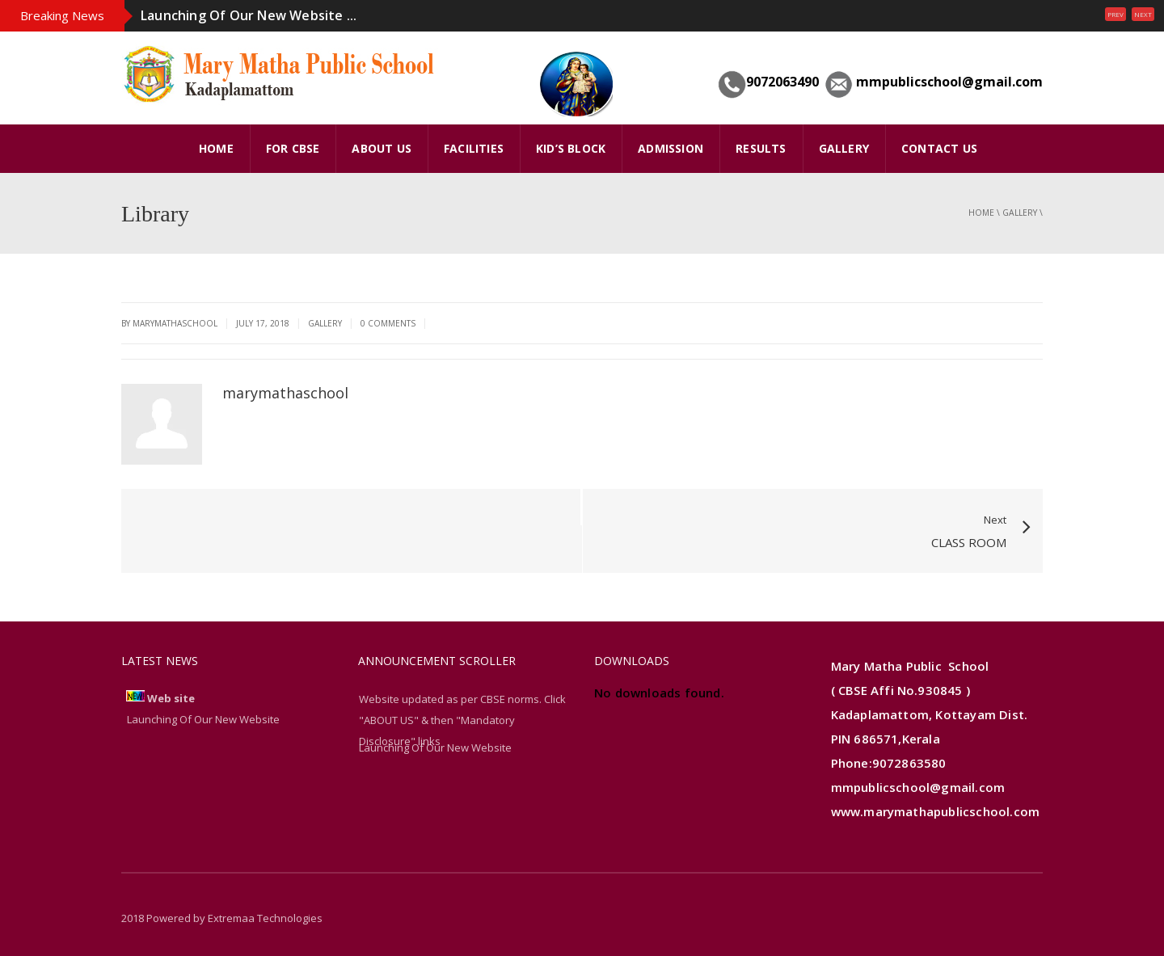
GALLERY (844, 148)
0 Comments (388, 323)
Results (761, 148)
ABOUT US (381, 148)
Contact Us (939, 148)
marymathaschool (285, 392)
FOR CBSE (293, 148)
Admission (670, 148)
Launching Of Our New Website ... (248, 15)
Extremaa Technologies (265, 918)
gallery (1019, 212)
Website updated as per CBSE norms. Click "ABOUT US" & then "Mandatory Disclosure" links (462, 720)
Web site (171, 698)
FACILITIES (474, 148)
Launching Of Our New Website (435, 747)
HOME (216, 148)
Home (981, 212)
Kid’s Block (570, 148)
